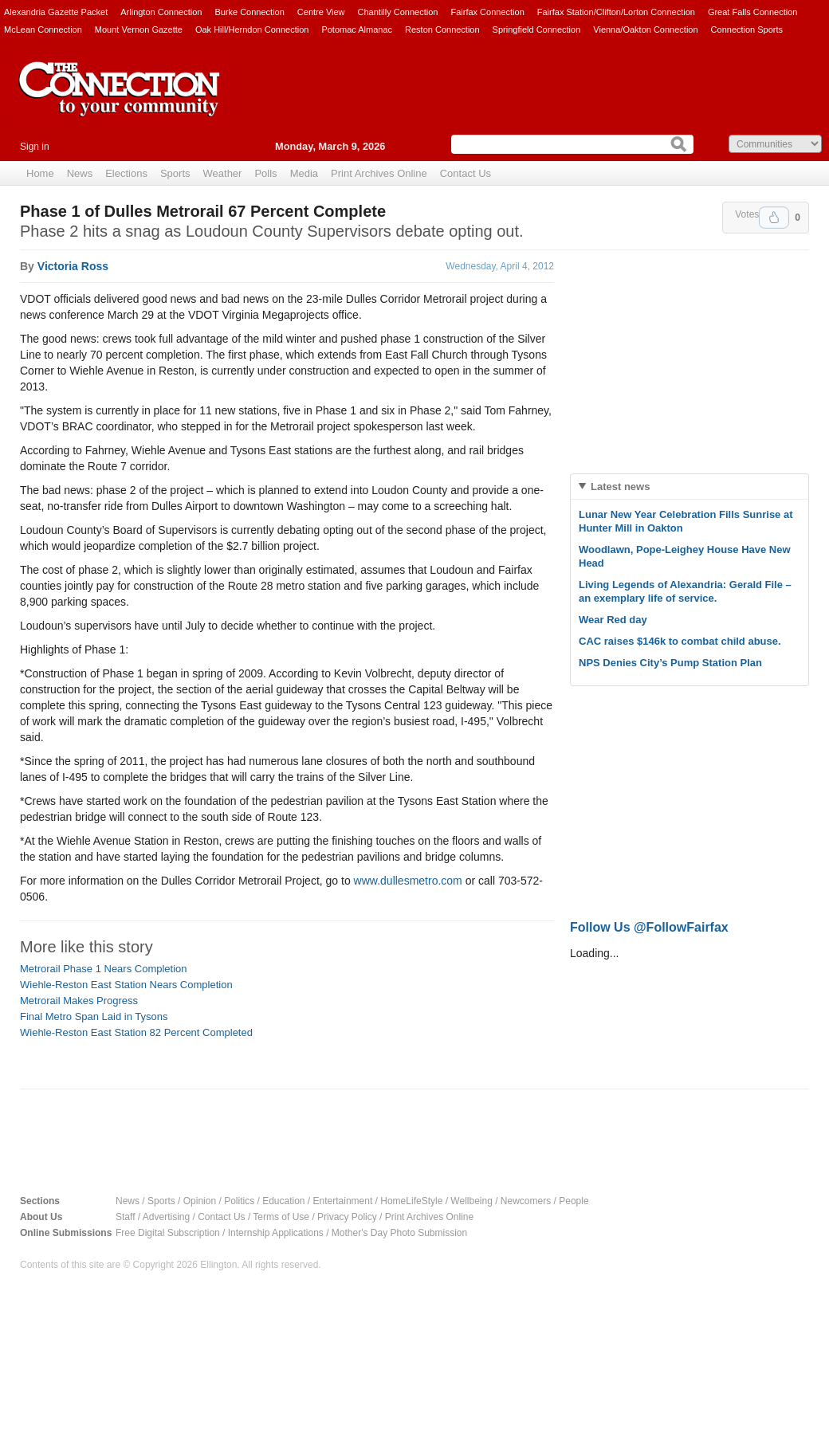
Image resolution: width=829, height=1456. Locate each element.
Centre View (321, 12)
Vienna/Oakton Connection (645, 29)
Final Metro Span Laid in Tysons (93, 1016)
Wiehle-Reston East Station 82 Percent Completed (136, 1032)
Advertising (166, 1216)
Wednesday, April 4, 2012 (500, 266)
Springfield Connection (537, 29)
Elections (126, 173)
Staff (125, 1216)
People (573, 1201)
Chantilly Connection (398, 12)
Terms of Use (281, 1216)
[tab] (689, 486)
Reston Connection (442, 29)
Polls (265, 173)
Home (40, 173)
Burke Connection (249, 12)
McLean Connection (43, 29)
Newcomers (526, 1201)
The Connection (119, 101)
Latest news (620, 487)
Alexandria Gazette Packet (56, 12)
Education (283, 1201)
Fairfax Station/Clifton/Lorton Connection (616, 12)
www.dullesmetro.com (408, 880)
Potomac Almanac (356, 29)
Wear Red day (613, 620)
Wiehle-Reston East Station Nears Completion (126, 985)
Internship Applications (276, 1232)
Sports (175, 173)
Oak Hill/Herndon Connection (251, 29)
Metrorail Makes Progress (79, 1001)
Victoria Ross (72, 266)
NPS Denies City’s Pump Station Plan (670, 663)
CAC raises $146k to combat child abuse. (680, 641)
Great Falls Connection (753, 12)
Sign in (34, 146)
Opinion (199, 1201)
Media (304, 173)
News (80, 173)
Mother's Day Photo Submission (399, 1232)
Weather (222, 173)
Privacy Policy (347, 1216)
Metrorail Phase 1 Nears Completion (103, 969)
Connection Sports (747, 29)
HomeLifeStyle (411, 1201)
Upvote (774, 217)
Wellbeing (471, 1201)
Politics (239, 1201)
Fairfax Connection (487, 12)
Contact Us (465, 173)
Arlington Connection (161, 12)
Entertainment (343, 1201)
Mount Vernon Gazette (139, 29)
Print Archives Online (379, 173)
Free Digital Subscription (168, 1232)
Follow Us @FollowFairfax (649, 927)
